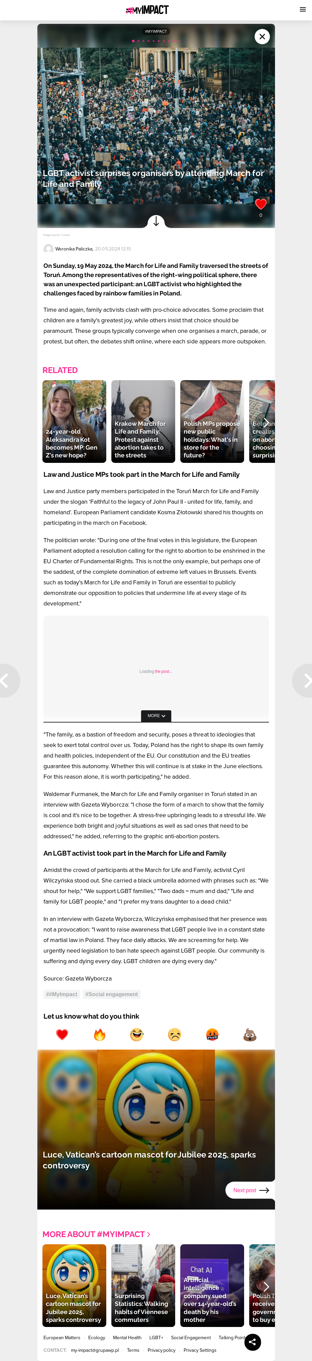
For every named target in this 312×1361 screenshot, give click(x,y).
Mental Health (127, 1338)
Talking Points (233, 1338)
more (154, 715)
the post (162, 671)
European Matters (62, 1338)
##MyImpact (61, 994)
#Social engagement (112, 994)
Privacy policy (162, 1350)
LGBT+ (156, 1338)
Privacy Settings (200, 1350)
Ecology (96, 1338)
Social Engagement (191, 1338)
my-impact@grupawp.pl (95, 1350)
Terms (133, 1350)
